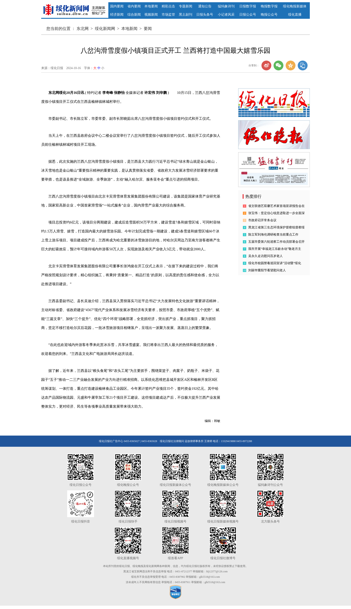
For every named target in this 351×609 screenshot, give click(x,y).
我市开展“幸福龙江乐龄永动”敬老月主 (274, 249)
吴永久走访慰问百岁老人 (265, 256)
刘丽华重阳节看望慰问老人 (267, 270)
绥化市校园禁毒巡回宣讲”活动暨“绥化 (274, 263)
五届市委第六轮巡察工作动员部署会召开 (276, 241)
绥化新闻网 (105, 28)
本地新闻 (129, 28)
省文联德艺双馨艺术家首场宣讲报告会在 (276, 206)
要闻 (148, 28)
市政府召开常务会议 (262, 220)
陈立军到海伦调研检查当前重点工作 (273, 234)
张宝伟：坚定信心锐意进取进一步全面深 (276, 213)
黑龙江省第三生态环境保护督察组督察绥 (276, 227)
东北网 (83, 28)
